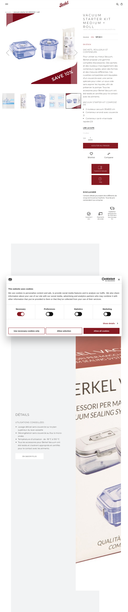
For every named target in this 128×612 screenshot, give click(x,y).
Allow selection (64, 331)
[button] (8, 52)
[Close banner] (119, 279)
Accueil (8, 12)
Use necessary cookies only (26, 331)
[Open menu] (6, 4)
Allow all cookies (101, 331)
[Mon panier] (121, 4)
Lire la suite (88, 128)
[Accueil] (64, 4)
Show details (109, 323)
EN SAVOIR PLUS (29, 456)
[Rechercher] (117, 4)
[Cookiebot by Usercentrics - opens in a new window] (104, 280)
